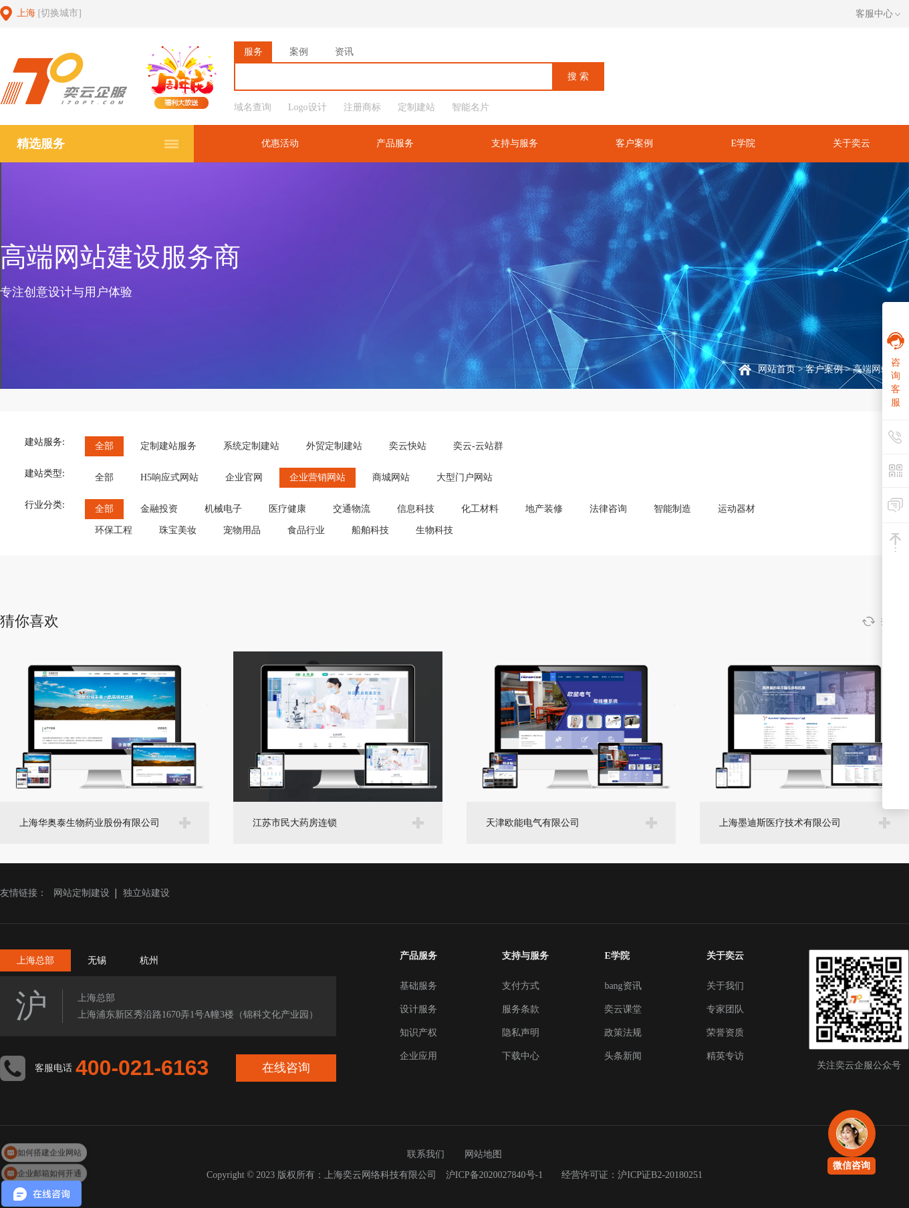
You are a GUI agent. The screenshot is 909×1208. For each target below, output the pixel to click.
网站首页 (776, 369)
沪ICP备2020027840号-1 (494, 1175)
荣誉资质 (725, 1033)
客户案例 (634, 143)
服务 (253, 52)
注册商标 (362, 107)
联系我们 (425, 1154)
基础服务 (418, 986)
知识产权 (418, 1033)
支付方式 (520, 986)
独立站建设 (146, 893)
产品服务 (395, 143)
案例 (298, 52)
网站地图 (483, 1154)
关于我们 (725, 986)
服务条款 (520, 1009)
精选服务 (41, 143)
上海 (49, 13)
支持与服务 (514, 143)
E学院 (743, 143)
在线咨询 (286, 1067)
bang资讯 (622, 986)
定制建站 (416, 107)
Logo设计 (307, 107)
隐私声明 (520, 1033)
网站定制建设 (81, 893)
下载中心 (520, 1056)
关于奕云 (851, 143)
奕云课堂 (623, 1009)
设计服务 (418, 1009)
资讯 (344, 52)
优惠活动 (280, 143)
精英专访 (725, 1056)
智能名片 (470, 107)
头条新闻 (623, 1056)
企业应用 (418, 1056)
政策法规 (623, 1033)
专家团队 (725, 1009)
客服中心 (878, 14)
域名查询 (252, 107)
